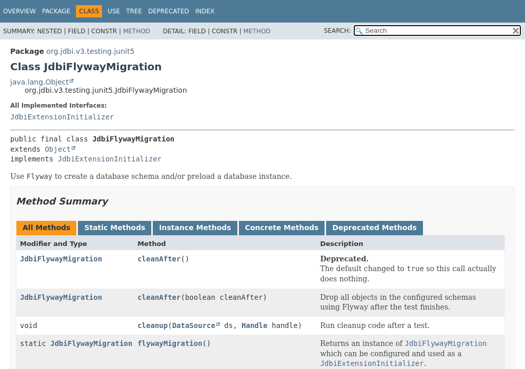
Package (56, 11)
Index (205, 11)
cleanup (152, 325)
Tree (134, 11)
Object (58, 149)
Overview (19, 11)
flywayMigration (169, 343)
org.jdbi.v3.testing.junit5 (90, 51)
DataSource (193, 325)
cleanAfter (158, 259)
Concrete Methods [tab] (282, 227)
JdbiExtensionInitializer (62, 117)
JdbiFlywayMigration (61, 259)
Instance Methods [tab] (195, 227)
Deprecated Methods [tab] (374, 227)
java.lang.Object (39, 82)
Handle (254, 325)
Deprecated (168, 11)
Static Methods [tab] (114, 227)
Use (114, 11)
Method (136, 31)
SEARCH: (337, 30)
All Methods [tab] (46, 227)
